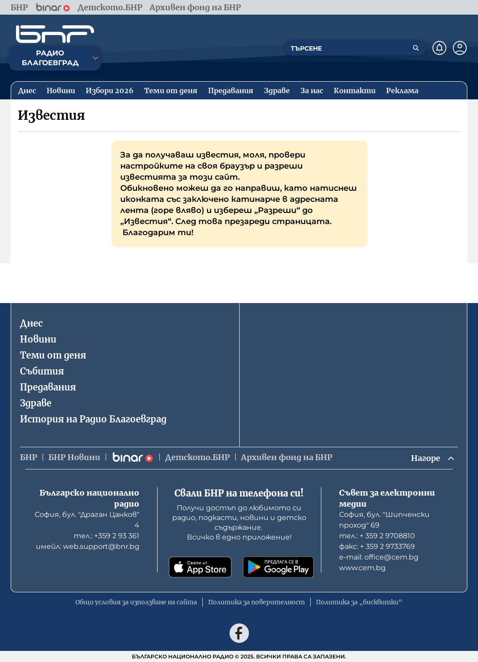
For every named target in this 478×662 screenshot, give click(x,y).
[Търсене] (416, 48)
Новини (38, 339)
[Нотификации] (439, 47)
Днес (31, 323)
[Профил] (459, 47)
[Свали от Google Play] (278, 567)
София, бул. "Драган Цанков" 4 (87, 519)
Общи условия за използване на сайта (136, 602)
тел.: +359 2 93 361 (106, 536)
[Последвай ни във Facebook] (239, 633)
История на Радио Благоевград (93, 419)
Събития (42, 371)
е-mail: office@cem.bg (379, 557)
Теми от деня (53, 355)
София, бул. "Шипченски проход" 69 (384, 519)
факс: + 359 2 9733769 (377, 546)
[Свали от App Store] (200, 567)
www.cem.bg (362, 567)
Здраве (35, 403)
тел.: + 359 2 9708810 (377, 536)
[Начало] (55, 34)
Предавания (48, 387)
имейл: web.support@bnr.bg (87, 546)
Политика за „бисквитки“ (359, 602)
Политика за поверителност (256, 602)
